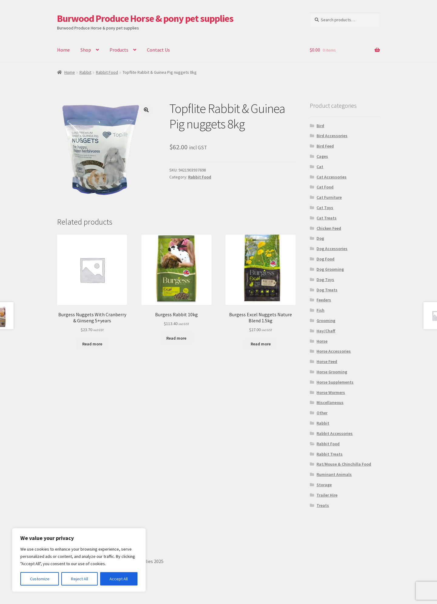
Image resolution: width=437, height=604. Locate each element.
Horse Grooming (332, 372)
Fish (320, 310)
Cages (322, 156)
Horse (322, 341)
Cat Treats (327, 218)
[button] (146, 110)
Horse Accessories (334, 351)
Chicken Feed (329, 228)
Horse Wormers (331, 392)
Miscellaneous (330, 402)
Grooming (326, 320)
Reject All (79, 579)
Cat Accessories (332, 177)
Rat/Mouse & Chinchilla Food (344, 464)
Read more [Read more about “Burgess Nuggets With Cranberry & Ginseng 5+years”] (92, 344)
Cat (320, 166)
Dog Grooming (330, 269)
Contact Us (158, 50)
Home (63, 50)
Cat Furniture (329, 197)
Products (119, 50)
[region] (79, 560)
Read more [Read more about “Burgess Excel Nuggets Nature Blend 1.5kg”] (261, 344)
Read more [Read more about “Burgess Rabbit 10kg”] (176, 338)
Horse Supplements (335, 382)
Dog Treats (327, 290)
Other (322, 413)
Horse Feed (327, 361)
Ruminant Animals (334, 474)
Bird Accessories (332, 135)
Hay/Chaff (326, 331)
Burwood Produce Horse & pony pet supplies (145, 18)
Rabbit (85, 72)
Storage (324, 484)
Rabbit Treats (330, 454)
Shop (85, 50)
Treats (323, 505)
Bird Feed (325, 146)
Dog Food (325, 259)
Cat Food (325, 187)
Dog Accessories (332, 248)
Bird (320, 125)
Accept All (119, 579)
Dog (320, 238)
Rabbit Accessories (335, 433)
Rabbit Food (107, 72)
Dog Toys (325, 279)
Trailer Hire (327, 495)
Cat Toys (325, 207)
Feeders (324, 300)
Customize (39, 579)
